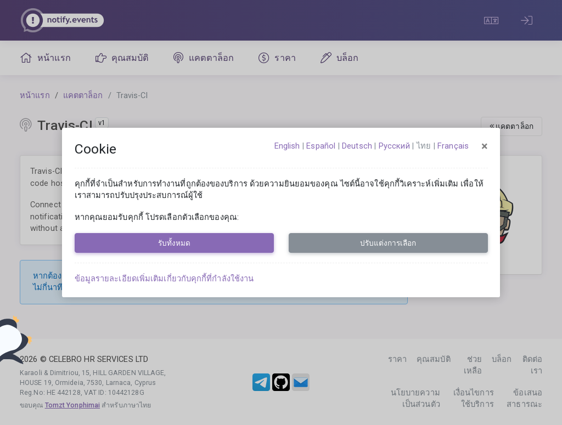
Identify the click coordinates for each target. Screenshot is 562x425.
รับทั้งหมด (174, 243)
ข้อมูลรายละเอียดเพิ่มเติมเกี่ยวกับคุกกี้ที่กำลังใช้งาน (164, 279)
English (287, 146)
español (320, 146)
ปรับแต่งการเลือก (388, 243)
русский (394, 146)
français (453, 146)
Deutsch (357, 146)
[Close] (484, 146)
